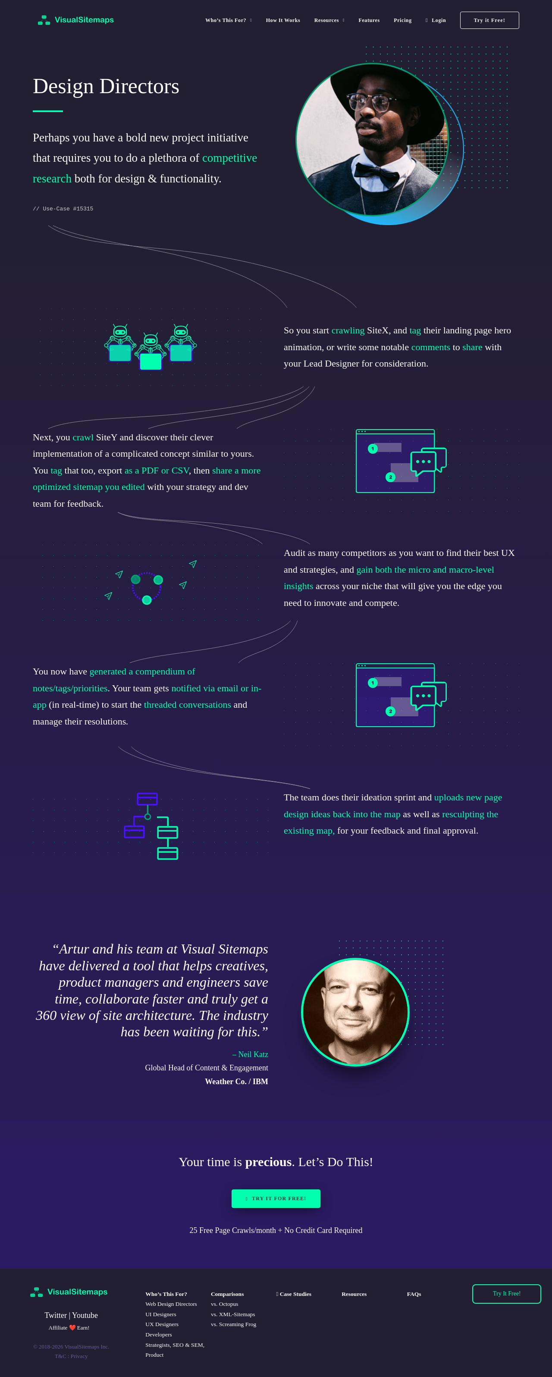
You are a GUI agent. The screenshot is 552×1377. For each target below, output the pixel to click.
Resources (354, 1294)
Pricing (403, 20)
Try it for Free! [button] (275, 1198)
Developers (158, 1334)
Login (439, 20)
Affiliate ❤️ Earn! (69, 1327)
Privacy (79, 1356)
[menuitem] (231, 20)
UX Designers (162, 1324)
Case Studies (294, 1294)
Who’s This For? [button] (228, 20)
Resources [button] (329, 20)
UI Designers (160, 1314)
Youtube (85, 1315)
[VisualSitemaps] (77, 20)
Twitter (55, 1315)
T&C (60, 1356)
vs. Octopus (224, 1304)
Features (369, 20)
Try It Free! (507, 1293)
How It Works (283, 20)
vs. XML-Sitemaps (233, 1314)
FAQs (414, 1294)
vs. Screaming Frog (233, 1324)
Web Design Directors (171, 1304)
